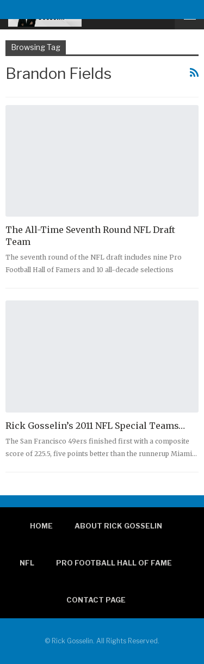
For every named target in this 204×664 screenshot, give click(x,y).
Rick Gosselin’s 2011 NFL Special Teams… (95, 425)
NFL (27, 562)
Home (41, 525)
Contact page (96, 599)
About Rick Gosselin (118, 525)
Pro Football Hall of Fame (114, 562)
